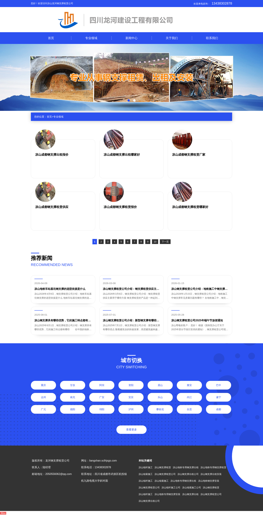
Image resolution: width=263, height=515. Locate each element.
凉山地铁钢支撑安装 (208, 480)
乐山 (160, 397)
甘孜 (72, 385)
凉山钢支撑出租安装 (211, 474)
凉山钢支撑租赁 (162, 467)
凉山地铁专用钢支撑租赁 (213, 467)
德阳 (72, 409)
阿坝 (101, 385)
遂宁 (218, 397)
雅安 (189, 385)
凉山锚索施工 (146, 474)
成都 (218, 409)
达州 (43, 397)
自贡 (189, 409)
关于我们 (172, 38)
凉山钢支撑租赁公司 (165, 474)
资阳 (131, 385)
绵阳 (101, 409)
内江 (189, 397)
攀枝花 (160, 409)
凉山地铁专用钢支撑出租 (186, 467)
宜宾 (131, 397)
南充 (72, 397)
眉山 (160, 385)
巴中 (218, 385)
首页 (51, 38)
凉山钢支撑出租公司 (188, 474)
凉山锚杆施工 (146, 467)
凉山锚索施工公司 (191, 487)
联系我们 (212, 38)
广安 (101, 397)
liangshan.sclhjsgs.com (103, 460)
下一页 (165, 241)
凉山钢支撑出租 (190, 494)
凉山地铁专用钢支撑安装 (167, 494)
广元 (43, 409)
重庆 (43, 385)
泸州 (131, 409)
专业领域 (91, 38)
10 (155, 241)
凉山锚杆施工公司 (171, 487)
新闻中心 (131, 38)
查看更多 (131, 429)
